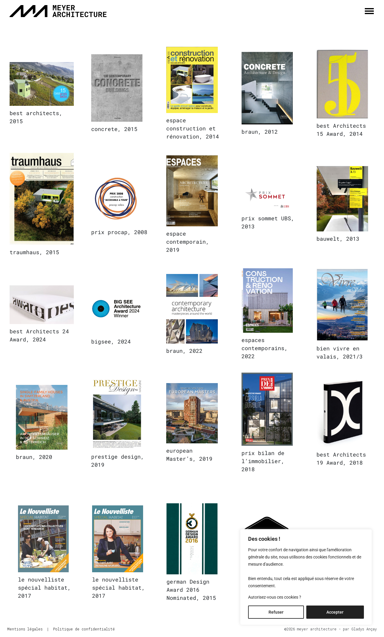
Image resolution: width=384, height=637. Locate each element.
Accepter (335, 612)
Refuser (276, 612)
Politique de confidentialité (84, 629)
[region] (306, 577)
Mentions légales (25, 629)
